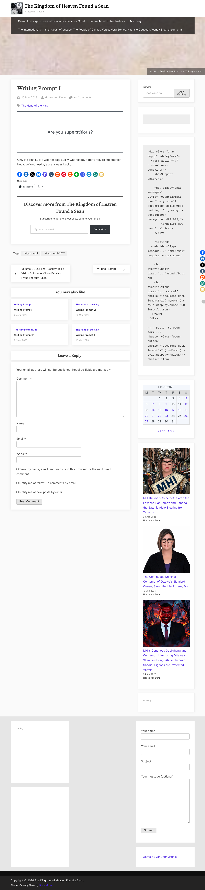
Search (147, 86)
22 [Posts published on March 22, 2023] (159, 415)
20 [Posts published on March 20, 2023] (146, 415)
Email (21, 439)
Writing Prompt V (24, 335)
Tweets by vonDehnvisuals (159, 856)
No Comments (82, 97)
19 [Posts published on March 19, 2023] (186, 410)
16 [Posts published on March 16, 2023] (166, 410)
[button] (19, 174)
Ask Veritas (181, 93)
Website (21, 454)
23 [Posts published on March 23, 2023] (166, 415)
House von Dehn (55, 97)
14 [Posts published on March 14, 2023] (153, 410)
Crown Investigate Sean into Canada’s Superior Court (51, 21)
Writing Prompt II (85, 335)
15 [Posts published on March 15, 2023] (159, 410)
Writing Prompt (22, 305)
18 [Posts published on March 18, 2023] (179, 410)
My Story (136, 21)
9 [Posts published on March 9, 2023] (166, 404)
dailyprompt (30, 253)
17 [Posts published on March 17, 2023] (173, 410)
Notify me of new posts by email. (41, 492)
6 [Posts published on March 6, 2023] (146, 404)
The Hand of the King (34, 105)
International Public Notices (107, 21)
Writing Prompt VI (86, 310)
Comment (24, 379)
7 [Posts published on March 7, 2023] (153, 404)
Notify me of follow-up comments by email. (48, 483)
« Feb (161, 431)
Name (21, 424)
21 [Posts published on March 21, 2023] (152, 415)
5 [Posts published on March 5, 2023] (186, 398)
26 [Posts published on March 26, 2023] (186, 415)
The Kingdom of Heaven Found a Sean (67, 6)
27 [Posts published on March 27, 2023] (146, 421)
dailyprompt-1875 (54, 253)
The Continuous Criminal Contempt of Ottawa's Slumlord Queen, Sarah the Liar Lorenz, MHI (166, 581)
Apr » (171, 431)
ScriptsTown (46, 885)
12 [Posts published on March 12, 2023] (186, 404)
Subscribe (100, 229)
